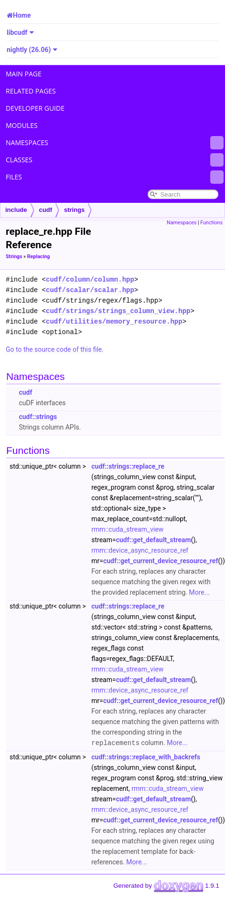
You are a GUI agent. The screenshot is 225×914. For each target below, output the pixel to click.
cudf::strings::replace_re (127, 466)
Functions (211, 223)
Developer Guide (35, 108)
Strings (14, 256)
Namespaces (115, 142)
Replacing (38, 256)
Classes (115, 160)
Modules (22, 125)
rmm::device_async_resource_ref (139, 550)
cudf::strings (38, 416)
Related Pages (31, 90)
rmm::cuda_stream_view (127, 529)
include (16, 209)
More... (199, 592)
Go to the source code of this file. (55, 349)
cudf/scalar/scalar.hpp (90, 289)
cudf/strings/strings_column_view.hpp (118, 310)
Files (115, 177)
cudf (45, 209)
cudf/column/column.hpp (90, 279)
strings (74, 209)
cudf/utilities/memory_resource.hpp (114, 321)
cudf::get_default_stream (153, 540)
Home (22, 15)
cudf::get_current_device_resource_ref (160, 561)
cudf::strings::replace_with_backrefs (145, 756)
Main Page (24, 73)
